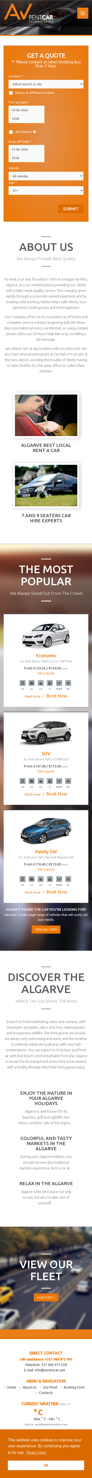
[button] (48, 1453)
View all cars (46, 929)
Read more (36, 1452)
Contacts (46, 1393)
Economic (46, 658)
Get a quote (46, 673)
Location (16, 76)
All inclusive (22, 132)
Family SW (46, 854)
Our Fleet (46, 1297)
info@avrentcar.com (50, 1370)
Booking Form (74, 1387)
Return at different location (31, 92)
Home (11, 1387)
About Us (30, 1387)
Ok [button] (46, 1465)
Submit (71, 208)
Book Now (56, 695)
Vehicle (14, 168)
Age (13, 182)
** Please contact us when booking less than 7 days (46, 64)
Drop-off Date (20, 141)
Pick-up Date (19, 102)
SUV (46, 756)
